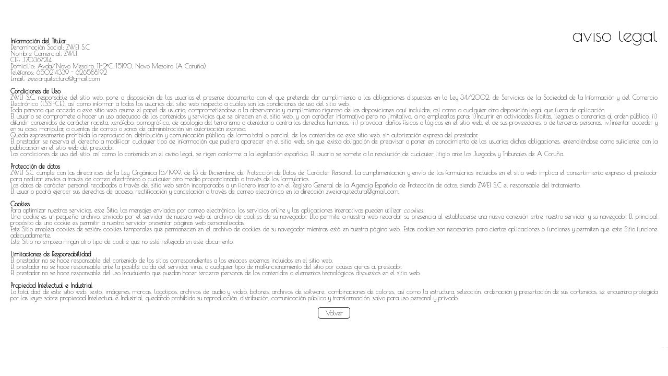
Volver (334, 313)
